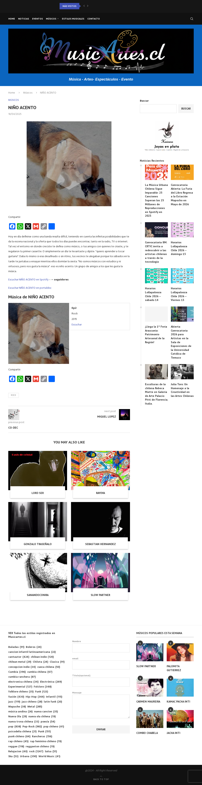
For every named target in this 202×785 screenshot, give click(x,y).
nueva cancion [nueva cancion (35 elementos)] (46, 711)
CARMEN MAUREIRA (148, 701)
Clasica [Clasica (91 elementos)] (57, 661)
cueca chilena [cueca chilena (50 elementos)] (48, 667)
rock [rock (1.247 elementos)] (36, 751)
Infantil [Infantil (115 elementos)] (54, 696)
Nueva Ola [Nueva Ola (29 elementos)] (17, 716)
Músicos (51, 18)
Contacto (93, 18)
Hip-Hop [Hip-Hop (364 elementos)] (35, 696)
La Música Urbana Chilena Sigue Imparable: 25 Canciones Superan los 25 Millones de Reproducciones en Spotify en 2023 (156, 200)
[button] (84, 6)
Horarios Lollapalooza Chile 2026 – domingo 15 (179, 248)
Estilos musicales (73, 18)
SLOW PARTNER (100, 595)
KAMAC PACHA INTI (178, 701)
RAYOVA (100, 493)
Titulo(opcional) (101, 680)
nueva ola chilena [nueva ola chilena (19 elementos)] (42, 716)
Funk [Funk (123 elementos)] (41, 691)
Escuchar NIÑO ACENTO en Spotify (28, 279)
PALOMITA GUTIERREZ (174, 668)
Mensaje (101, 694)
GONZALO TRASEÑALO (38, 544)
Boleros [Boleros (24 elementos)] (33, 647)
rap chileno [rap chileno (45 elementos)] (18, 741)
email (101, 663)
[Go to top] (101, 779)
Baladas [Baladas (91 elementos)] (16, 647)
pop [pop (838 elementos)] (14, 726)
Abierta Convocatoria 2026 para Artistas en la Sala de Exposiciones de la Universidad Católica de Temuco (181, 342)
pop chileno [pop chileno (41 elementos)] (53, 726)
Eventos (37, 18)
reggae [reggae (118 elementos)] (16, 746)
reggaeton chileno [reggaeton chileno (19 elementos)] (40, 746)
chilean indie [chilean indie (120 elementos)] (42, 657)
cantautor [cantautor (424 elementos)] (18, 657)
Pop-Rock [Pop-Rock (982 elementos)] (32, 726)
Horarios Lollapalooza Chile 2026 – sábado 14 (153, 294)
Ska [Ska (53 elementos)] (13, 756)
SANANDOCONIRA (38, 595)
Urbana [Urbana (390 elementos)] (28, 756)
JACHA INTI (173, 733)
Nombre (101, 646)
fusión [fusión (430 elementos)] (16, 696)
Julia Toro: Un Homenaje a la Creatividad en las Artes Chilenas (182, 390)
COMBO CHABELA (147, 733)
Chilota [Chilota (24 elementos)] (40, 661)
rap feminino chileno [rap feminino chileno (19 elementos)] (46, 741)
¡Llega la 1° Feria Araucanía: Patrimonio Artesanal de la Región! (156, 334)
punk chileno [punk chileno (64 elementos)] (19, 736)
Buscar (144, 101)
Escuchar (77, 324)
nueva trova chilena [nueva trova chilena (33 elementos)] (23, 721)
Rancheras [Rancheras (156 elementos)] (42, 736)
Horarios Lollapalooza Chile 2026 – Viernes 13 (179, 294)
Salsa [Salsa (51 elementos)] (51, 751)
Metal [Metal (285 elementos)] (34, 706)
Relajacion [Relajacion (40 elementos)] (17, 751)
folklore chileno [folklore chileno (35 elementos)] (21, 691)
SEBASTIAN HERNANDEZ (100, 544)
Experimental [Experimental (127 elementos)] (20, 686)
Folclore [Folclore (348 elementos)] (42, 686)
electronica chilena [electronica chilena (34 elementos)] (23, 681)
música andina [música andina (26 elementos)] (20, 711)
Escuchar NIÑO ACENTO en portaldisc (29, 288)
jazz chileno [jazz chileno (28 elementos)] (32, 701)
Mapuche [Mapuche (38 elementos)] (17, 706)
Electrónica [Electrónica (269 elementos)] (51, 681)
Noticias (23, 18)
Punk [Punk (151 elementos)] (44, 731)
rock (13, 395)
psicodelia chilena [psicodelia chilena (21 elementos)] (22, 731)
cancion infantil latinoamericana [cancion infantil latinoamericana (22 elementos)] (32, 652)
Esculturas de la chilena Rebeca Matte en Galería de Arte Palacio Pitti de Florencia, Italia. (156, 393)
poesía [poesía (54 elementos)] (48, 721)
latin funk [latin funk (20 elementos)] (53, 701)
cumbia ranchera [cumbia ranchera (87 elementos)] (22, 676)
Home (11, 18)
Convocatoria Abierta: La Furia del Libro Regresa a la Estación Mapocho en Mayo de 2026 (182, 194)
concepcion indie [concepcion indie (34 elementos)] (22, 667)
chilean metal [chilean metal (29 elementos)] (19, 661)
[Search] (192, 18)
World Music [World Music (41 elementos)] (49, 756)
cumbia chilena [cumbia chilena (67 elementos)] (39, 672)
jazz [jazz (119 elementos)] (14, 701)
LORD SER (38, 493)
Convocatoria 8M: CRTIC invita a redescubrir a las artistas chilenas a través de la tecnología (156, 252)
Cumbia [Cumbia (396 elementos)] (17, 672)
